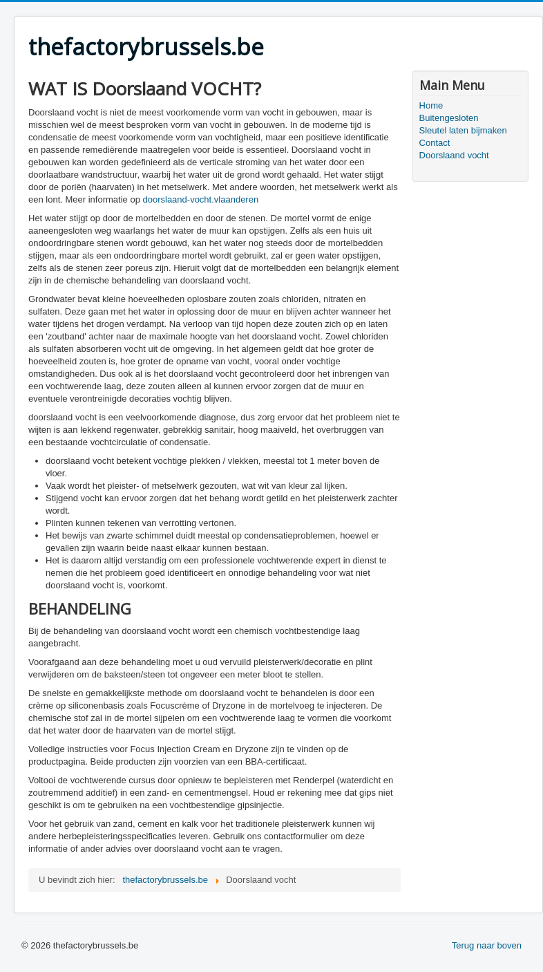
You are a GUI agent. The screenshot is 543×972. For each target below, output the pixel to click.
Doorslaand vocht (454, 155)
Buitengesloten (449, 118)
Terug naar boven (487, 945)
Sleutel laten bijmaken (463, 130)
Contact (434, 143)
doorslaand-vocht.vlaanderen (200, 199)
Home (431, 105)
